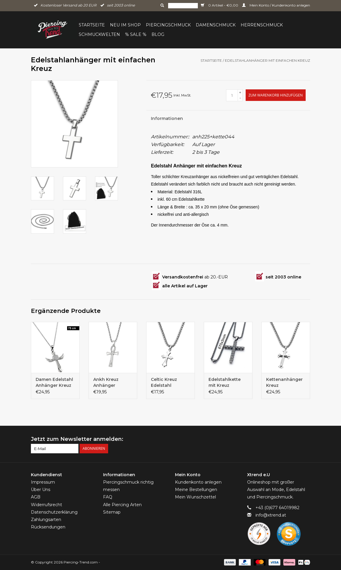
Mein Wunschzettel (195, 497)
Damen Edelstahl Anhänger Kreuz (54, 382)
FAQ (107, 497)
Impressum (43, 482)
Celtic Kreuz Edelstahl (164, 382)
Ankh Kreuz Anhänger (106, 382)
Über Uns (40, 489)
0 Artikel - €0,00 (220, 5)
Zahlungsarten (46, 519)
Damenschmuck (216, 25)
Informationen (167, 118)
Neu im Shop (125, 25)
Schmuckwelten (99, 34)
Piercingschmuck (168, 25)
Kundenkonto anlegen (198, 482)
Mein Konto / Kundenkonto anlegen (276, 5)
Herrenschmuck (262, 25)
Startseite (92, 25)
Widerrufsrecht (46, 504)
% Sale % (135, 34)
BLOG (157, 34)
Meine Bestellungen (196, 489)
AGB (35, 497)
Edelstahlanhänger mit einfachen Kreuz (267, 60)
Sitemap (112, 512)
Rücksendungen (48, 527)
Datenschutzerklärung (54, 512)
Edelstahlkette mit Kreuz (225, 382)
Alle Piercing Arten (122, 504)
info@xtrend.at (270, 515)
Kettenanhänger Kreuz (284, 382)
